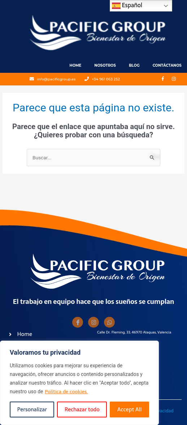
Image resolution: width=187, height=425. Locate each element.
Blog (134, 65)
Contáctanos (167, 65)
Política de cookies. (66, 391)
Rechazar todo (82, 409)
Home (76, 65)
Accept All (129, 409)
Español (127, 5)
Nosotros (105, 65)
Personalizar (32, 409)
